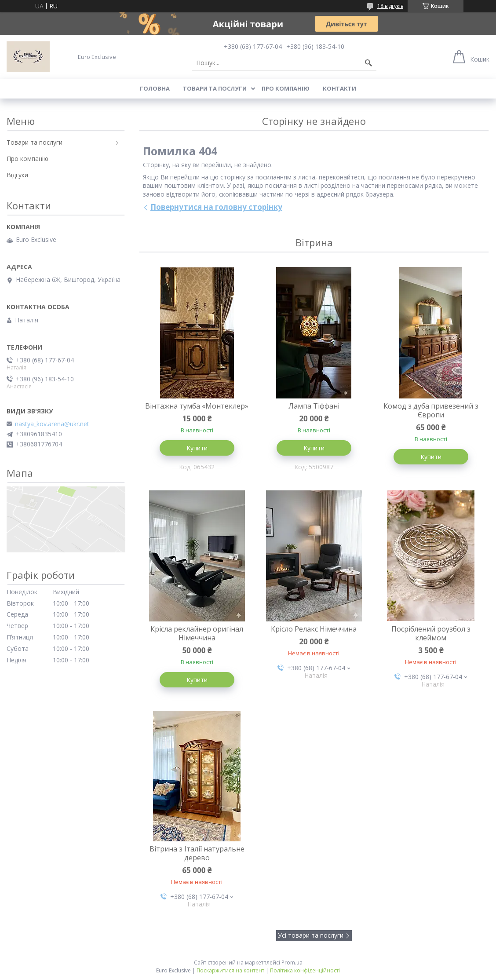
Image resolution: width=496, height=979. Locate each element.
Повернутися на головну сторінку (216, 207)
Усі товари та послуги (310, 935)
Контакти (339, 88)
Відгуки (17, 175)
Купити (197, 448)
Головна (155, 88)
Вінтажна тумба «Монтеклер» (196, 406)
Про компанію (286, 88)
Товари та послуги (215, 88)
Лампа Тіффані (313, 406)
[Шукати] (368, 62)
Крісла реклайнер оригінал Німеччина (196, 633)
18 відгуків (390, 6)
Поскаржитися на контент (230, 970)
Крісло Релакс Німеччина (314, 629)
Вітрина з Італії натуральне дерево (197, 853)
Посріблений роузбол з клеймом (430, 633)
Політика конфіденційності (305, 970)
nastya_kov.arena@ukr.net (52, 424)
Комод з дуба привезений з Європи (430, 410)
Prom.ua (292, 962)
